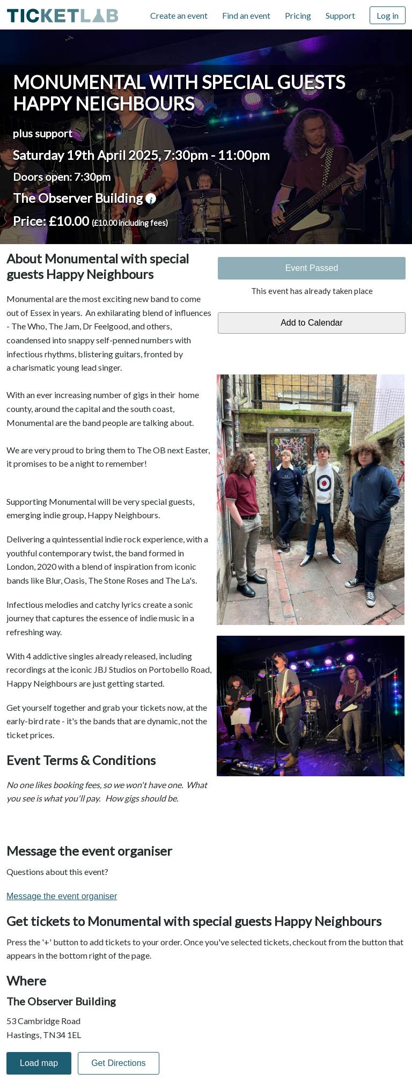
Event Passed (312, 268)
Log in (388, 15)
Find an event (246, 15)
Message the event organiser (61, 896)
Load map (39, 1063)
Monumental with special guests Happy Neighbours (179, 92)
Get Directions (118, 1063)
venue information (150, 198)
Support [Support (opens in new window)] (340, 15)
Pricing (298, 15)
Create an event (179, 15)
